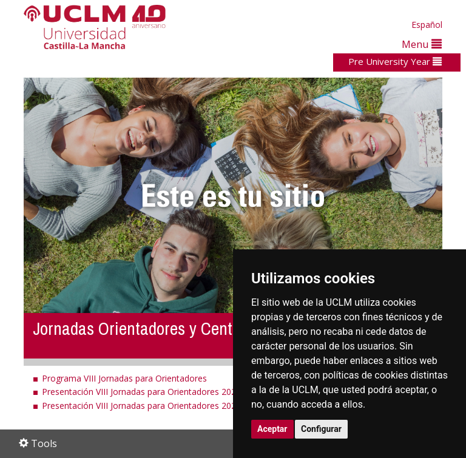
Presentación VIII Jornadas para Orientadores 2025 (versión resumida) (179, 405)
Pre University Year (395, 61)
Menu (422, 44)
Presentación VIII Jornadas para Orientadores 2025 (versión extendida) (180, 391)
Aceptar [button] (272, 429)
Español (426, 24)
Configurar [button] (321, 429)
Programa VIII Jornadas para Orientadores (124, 378)
